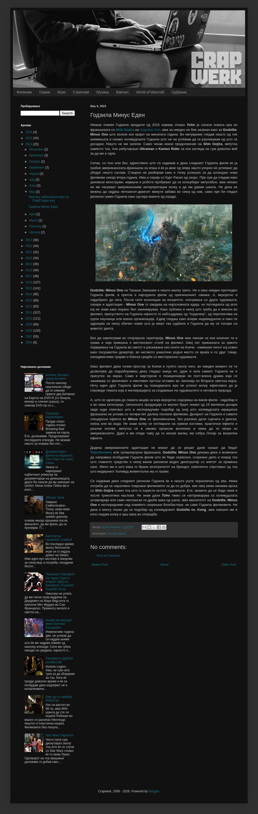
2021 (29, 252)
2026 (29, 132)
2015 (29, 288)
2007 (29, 336)
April (32, 214)
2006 (29, 342)
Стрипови (81, 92)
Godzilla (112, 533)
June (33, 185)
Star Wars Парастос (60, 735)
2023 (29, 240)
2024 (29, 144)
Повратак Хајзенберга (54, 415)
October (35, 161)
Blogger (154, 791)
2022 (29, 246)
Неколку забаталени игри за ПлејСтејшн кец (48, 198)
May (32, 192)
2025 (29, 138)
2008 (29, 330)
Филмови (24, 92)
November (36, 155)
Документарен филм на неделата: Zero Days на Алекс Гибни (60, 457)
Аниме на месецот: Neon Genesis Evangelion (59, 623)
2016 (29, 282)
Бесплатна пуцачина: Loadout (59, 537)
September (37, 167)
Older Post (228, 564)
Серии (44, 92)
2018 (29, 270)
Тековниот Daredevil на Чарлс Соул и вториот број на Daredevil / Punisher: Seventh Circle (60, 581)
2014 (29, 294)
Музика (102, 92)
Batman (122, 92)
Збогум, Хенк (55, 497)
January (35, 232)
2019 (29, 264)
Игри (62, 92)
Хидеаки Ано (150, 130)
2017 (29, 276)
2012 (29, 306)
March (34, 220)
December (36, 149)
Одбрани (179, 92)
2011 (29, 312)
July (32, 179)
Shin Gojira (125, 130)
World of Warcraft (150, 92)
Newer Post (100, 564)
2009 (29, 324)
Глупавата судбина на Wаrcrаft (59, 660)
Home (164, 564)
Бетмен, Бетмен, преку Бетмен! (57, 376)
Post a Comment (108, 555)
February (35, 226)
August (34, 173)
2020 (29, 258)
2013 (29, 300)
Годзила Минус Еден (43, 207)
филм (122, 533)
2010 (29, 318)
